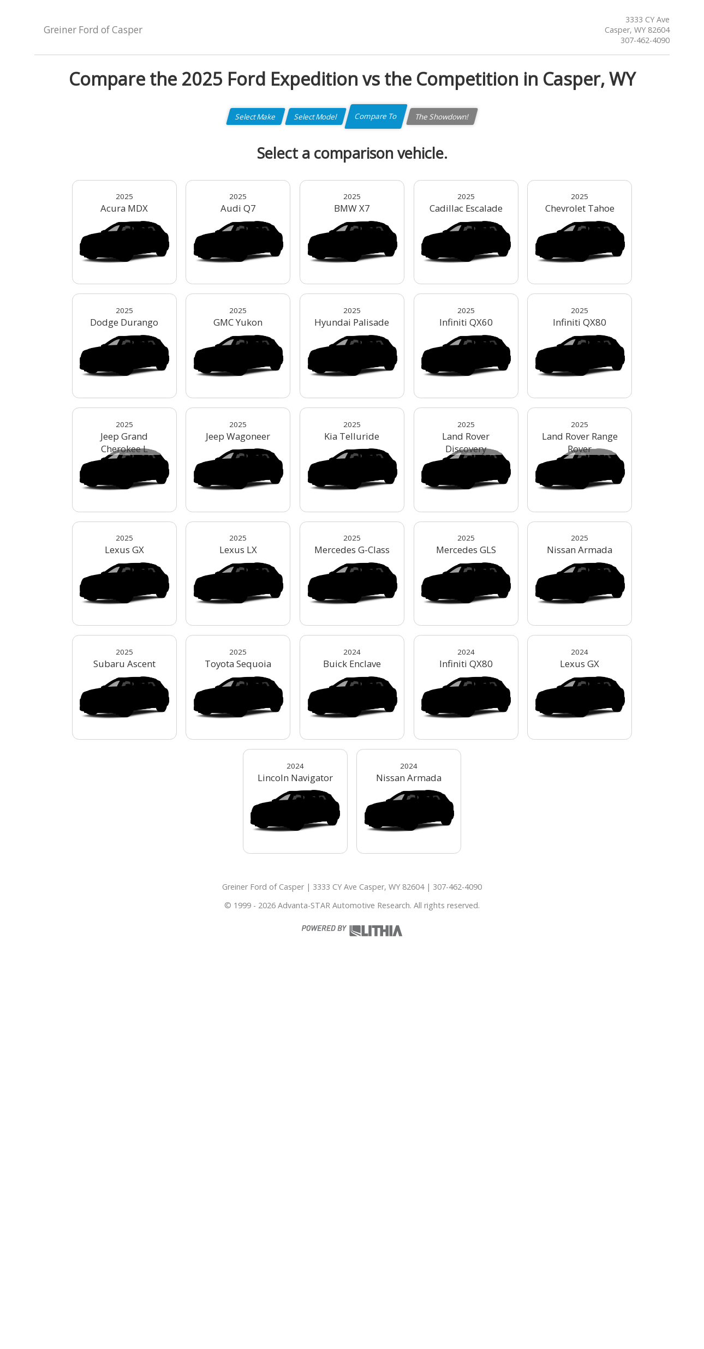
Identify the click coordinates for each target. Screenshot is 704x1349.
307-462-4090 (645, 40)
